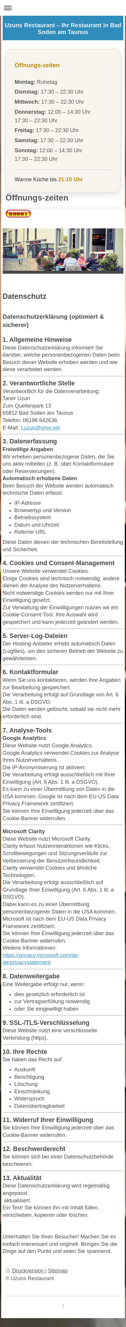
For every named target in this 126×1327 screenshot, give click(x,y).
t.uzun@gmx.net (40, 428)
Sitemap (58, 1271)
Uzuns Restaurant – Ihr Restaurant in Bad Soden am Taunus (63, 28)
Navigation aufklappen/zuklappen (63, 7)
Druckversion (25, 1271)
